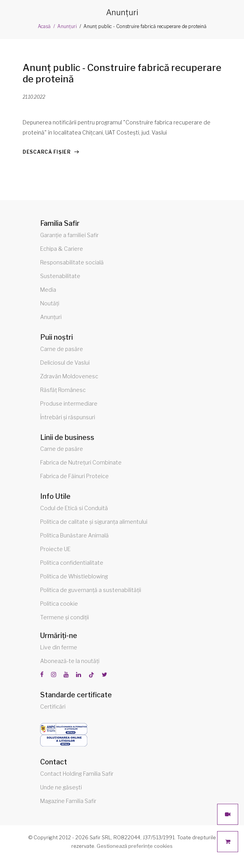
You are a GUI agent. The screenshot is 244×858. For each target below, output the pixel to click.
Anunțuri (67, 26)
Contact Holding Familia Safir (76, 773)
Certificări (52, 706)
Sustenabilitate (60, 276)
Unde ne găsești (61, 787)
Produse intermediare (68, 403)
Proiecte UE (55, 549)
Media (48, 289)
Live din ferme (58, 647)
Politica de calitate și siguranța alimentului (93, 521)
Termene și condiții (64, 617)
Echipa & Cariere (61, 248)
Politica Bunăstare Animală (74, 535)
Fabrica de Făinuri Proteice (74, 476)
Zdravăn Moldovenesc (69, 376)
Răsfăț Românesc (63, 389)
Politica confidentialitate (71, 562)
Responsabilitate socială (72, 262)
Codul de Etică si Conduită (74, 508)
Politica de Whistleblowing (74, 576)
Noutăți (49, 303)
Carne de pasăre (61, 349)
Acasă (44, 26)
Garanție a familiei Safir (69, 235)
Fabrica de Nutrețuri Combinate (81, 462)
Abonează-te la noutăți (69, 661)
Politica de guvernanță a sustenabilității (90, 590)
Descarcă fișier (47, 152)
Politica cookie (59, 603)
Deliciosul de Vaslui (65, 362)
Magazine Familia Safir (68, 801)
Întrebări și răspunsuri (67, 417)
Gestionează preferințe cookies (135, 846)
